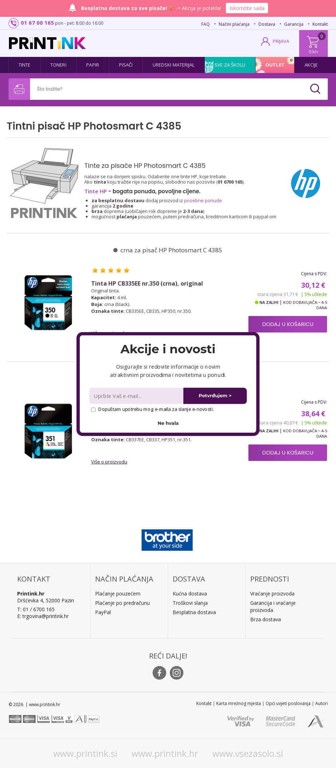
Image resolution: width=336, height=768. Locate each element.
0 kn (313, 51)
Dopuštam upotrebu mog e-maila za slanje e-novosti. (152, 409)
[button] (168, 349)
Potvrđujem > (215, 396)
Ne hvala (168, 423)
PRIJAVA (281, 41)
